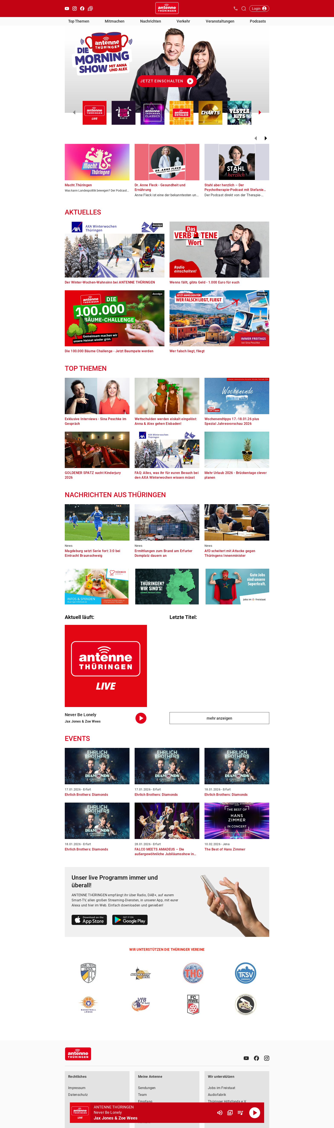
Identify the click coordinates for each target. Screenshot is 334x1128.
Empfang (145, 1101)
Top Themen (78, 21)
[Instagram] (266, 1058)
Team (142, 1095)
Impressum (77, 1088)
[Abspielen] (255, 1113)
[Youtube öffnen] (67, 8)
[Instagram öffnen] (74, 8)
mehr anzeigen (219, 718)
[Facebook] (256, 1058)
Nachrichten (150, 21)
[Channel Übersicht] (230, 1112)
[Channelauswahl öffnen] (244, 8)
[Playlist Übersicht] (240, 1112)
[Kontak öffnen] (235, 8)
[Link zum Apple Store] (89, 920)
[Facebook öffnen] (82, 8)
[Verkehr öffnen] (90, 8)
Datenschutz (78, 1095)
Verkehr (183, 21)
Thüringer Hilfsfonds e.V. (227, 1101)
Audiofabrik (217, 1095)
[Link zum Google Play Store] (130, 920)
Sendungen (147, 1088)
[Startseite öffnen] (167, 8)
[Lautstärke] (219, 1112)
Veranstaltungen (220, 21)
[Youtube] (246, 1058)
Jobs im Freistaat (221, 1088)
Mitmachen (114, 21)
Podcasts (258, 21)
